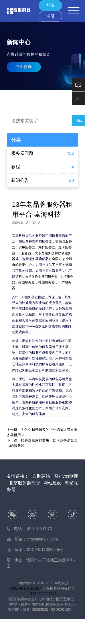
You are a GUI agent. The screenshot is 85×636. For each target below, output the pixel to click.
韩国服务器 (46, 282)
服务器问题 (22, 153)
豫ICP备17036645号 (26, 588)
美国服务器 (26, 282)
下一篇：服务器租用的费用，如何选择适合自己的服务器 (42, 442)
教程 (15, 166)
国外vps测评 (65, 476)
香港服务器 (33, 276)
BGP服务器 (27, 247)
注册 (50, 16)
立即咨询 (24, 66)
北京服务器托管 (24, 482)
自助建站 (41, 476)
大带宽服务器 (45, 253)
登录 (50, 5)
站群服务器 (46, 247)
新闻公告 (20, 180)
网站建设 (52, 482)
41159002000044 (42, 594)
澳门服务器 (49, 276)
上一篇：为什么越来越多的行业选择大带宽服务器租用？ (42, 432)
